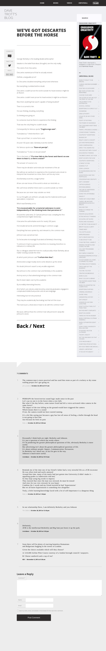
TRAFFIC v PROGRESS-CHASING (88, 129)
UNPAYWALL (83, 3)
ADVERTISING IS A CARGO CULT (88, 108)
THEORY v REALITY (84, 335)
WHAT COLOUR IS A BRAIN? (87, 278)
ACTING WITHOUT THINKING (87, 216)
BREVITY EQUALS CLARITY (86, 227)
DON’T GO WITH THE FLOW (87, 158)
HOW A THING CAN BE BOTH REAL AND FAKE (87, 327)
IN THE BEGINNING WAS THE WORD (87, 171)
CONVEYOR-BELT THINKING (87, 132)
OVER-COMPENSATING (85, 145)
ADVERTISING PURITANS (86, 289)
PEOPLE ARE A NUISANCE (86, 221)
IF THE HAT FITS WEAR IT (86, 352)
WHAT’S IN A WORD (84, 313)
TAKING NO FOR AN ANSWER (87, 315)
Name (20, 600)
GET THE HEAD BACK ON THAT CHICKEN (88, 338)
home (42, 3)
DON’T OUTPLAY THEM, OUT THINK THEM (87, 307)
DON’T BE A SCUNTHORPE (86, 88)
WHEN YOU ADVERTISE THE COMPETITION (87, 286)
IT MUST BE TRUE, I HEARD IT (87, 242)
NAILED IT (82, 196)
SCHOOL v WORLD (84, 106)
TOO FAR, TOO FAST (85, 271)
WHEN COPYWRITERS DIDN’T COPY (87, 323)
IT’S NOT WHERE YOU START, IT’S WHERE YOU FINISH (87, 260)
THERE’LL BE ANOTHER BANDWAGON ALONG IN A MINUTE (86, 203)
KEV (23, 559)
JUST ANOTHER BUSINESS (86, 142)
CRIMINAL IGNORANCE (85, 292)
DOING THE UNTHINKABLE (87, 194)
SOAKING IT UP (83, 166)
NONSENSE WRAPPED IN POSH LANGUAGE (88, 256)
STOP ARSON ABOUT (85, 341)
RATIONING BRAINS (84, 187)
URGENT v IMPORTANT (85, 349)
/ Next (37, 326)
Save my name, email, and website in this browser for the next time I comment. (41, 611)
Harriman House (87, 66)
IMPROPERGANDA (84, 234)
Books (55, 3)
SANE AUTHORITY (84, 113)
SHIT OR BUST (83, 299)
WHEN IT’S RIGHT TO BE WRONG (86, 80)
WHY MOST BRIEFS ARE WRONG (88, 346)
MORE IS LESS (83, 276)
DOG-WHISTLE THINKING (86, 153)
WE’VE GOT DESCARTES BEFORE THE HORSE (41, 32)
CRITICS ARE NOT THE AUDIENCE (85, 267)
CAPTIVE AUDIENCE (84, 184)
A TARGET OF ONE (84, 163)
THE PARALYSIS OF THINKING (87, 264)
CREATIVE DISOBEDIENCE (86, 273)
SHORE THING (83, 294)
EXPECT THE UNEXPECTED (86, 148)
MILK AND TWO (83, 207)
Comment (21, 578)
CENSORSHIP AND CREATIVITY (88, 179)
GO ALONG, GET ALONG (86, 219)
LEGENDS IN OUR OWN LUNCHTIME (86, 303)
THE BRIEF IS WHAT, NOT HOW (88, 155)
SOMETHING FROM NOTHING (87, 344)
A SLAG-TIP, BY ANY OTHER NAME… (87, 117)
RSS (7, 74)
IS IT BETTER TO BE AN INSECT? (88, 224)
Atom (11, 74)
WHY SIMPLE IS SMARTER (86, 253)
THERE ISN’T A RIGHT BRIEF (87, 199)
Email (19, 605)
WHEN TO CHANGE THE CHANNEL (86, 210)
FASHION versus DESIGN (86, 214)
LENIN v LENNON (84, 168)
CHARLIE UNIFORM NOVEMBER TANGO (88, 85)
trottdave (25, 457)
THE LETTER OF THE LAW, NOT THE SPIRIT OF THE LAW (88, 98)
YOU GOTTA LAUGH (85, 232)
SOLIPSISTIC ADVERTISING (86, 160)
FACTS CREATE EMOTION (86, 237)
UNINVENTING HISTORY (86, 297)
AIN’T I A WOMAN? (84, 182)
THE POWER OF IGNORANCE (87, 123)
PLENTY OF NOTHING (85, 120)
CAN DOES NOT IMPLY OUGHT (88, 150)
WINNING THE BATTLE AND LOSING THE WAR (87, 245)
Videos (69, 3)
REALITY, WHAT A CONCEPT (87, 140)
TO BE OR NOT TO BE (85, 240)
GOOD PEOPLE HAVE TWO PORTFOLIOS (87, 175)
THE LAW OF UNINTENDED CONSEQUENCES (87, 190)
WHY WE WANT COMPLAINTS (87, 310)
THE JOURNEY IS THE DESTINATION (85, 102)
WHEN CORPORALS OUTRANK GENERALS (88, 319)
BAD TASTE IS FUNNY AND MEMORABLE (86, 91)
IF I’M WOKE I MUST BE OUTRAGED (85, 331)
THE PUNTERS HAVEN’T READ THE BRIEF (87, 281)
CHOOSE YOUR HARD (85, 95)
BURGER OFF (83, 137)
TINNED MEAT (83, 229)
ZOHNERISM (82, 111)
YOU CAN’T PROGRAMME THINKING (86, 249)
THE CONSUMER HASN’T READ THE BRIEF (88, 126)
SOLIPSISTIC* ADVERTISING (87, 135)
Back (22, 326)
